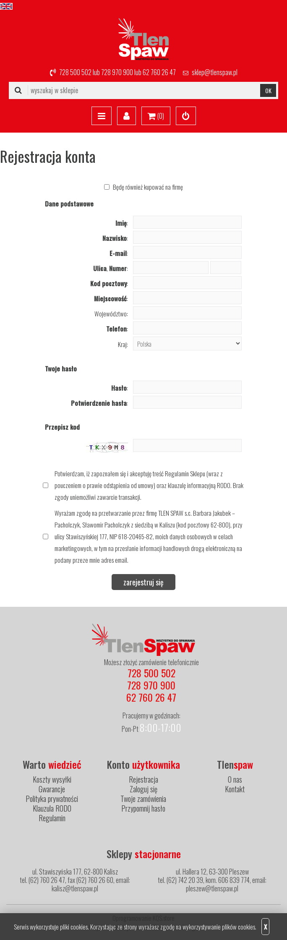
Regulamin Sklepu (185, 473)
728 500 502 (75, 72)
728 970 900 (117, 72)
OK (268, 90)
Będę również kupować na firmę (148, 186)
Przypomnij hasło (143, 808)
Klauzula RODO (52, 808)
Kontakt (235, 788)
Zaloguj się (143, 788)
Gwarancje (52, 788)
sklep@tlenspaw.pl (214, 72)
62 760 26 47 (159, 72)
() (156, 116)
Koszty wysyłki (52, 779)
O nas (235, 779)
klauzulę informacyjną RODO (199, 485)
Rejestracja (143, 779)
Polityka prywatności (52, 798)
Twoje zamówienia (143, 798)
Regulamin (52, 817)
